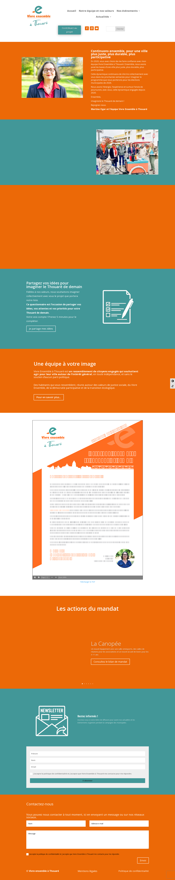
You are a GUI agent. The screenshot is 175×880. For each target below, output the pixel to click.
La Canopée (106, 643)
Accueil (71, 10)
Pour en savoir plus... (48, 397)
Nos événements (127, 10)
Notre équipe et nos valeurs (96, 10)
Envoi (143, 860)
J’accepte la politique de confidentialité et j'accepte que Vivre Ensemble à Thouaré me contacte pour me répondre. (81, 774)
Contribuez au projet (69, 29)
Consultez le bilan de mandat (110, 661)
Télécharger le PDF (87, 582)
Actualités (102, 16)
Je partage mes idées (41, 328)
